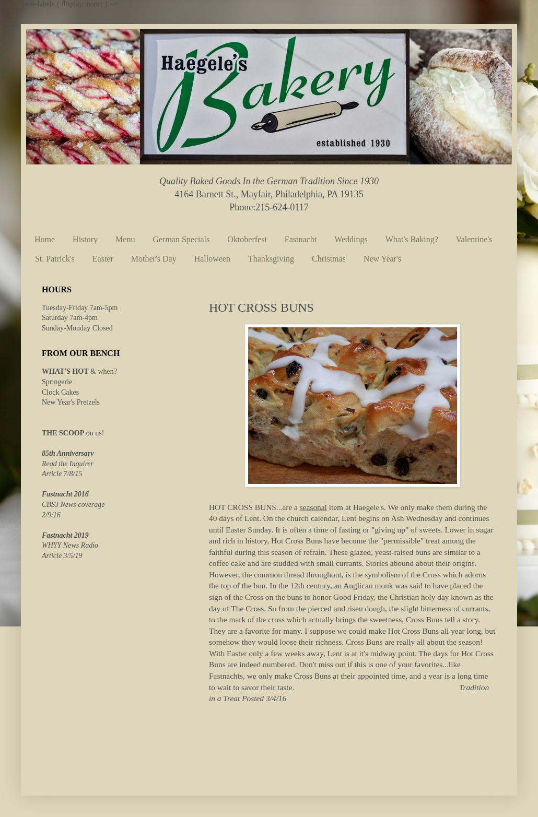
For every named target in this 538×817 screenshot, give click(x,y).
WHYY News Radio (70, 545)
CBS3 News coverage (73, 504)
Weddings (351, 239)
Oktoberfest (247, 239)
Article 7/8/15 (62, 474)
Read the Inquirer (67, 464)
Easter (102, 258)
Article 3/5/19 (62, 556)
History (85, 239)
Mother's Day (154, 258)
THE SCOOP (63, 433)
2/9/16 (51, 515)
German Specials (181, 239)
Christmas (329, 258)
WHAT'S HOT (65, 371)
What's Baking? (411, 239)
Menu (125, 239)
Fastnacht (301, 239)
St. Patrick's (55, 258)
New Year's (382, 258)
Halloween (212, 258)
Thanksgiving (271, 258)
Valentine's (474, 239)
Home (44, 239)
